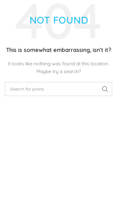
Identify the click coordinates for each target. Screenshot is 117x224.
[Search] (58, 89)
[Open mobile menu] (102, 9)
